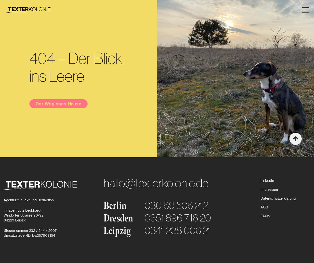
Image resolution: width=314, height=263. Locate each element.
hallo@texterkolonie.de (156, 183)
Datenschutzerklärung (278, 198)
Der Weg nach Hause (58, 103)
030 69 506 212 (176, 205)
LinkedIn (267, 180)
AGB (264, 207)
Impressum (269, 189)
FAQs (265, 216)
